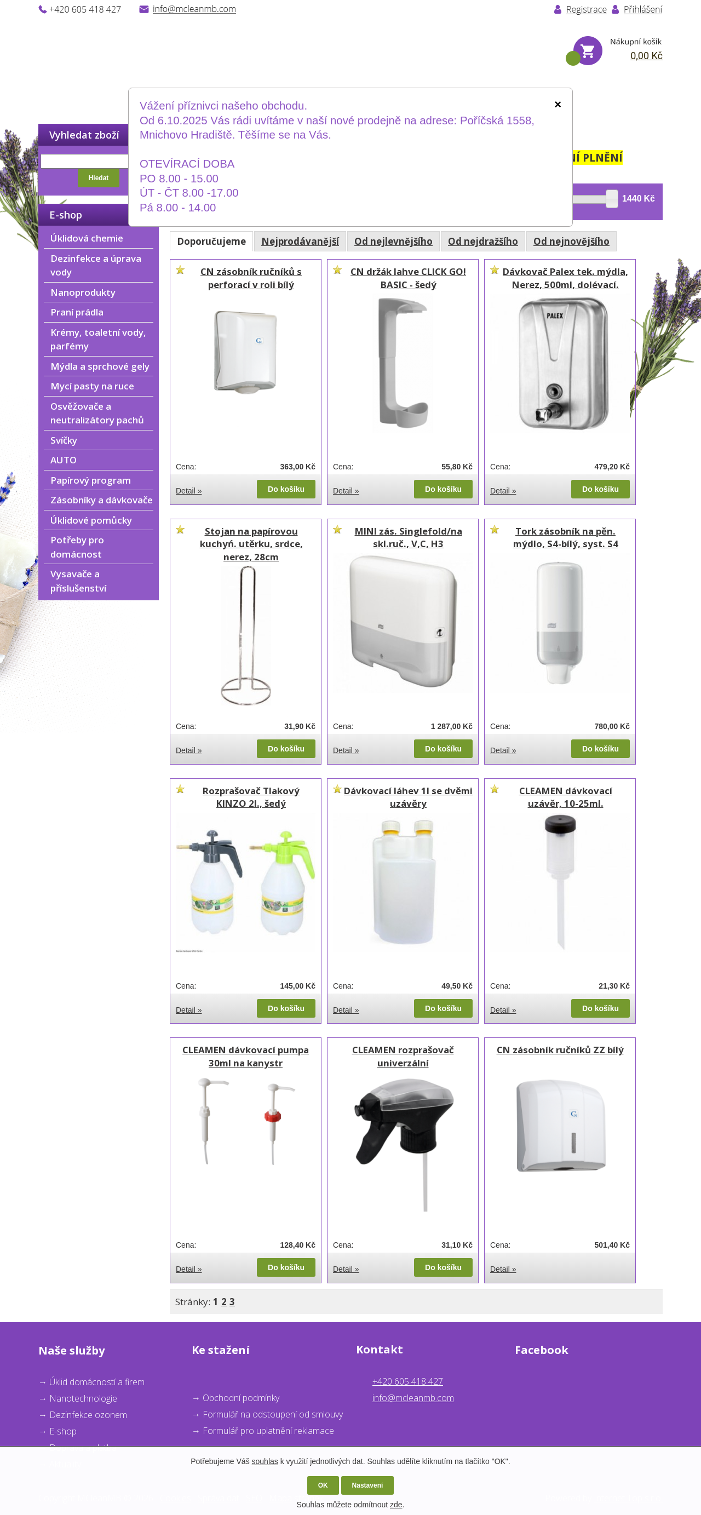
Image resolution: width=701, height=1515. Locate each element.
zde (396, 1504)
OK (323, 1485)
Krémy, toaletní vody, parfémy (98, 339)
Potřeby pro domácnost (77, 546)
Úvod (51, 98)
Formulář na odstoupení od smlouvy (273, 1414)
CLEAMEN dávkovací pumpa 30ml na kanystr (245, 1056)
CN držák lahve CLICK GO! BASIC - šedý (408, 278)
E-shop (63, 1431)
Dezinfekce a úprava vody (95, 265)
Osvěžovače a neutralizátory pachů (97, 413)
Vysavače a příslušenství (78, 580)
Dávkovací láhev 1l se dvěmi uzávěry (408, 797)
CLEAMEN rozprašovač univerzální (403, 1056)
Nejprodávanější (300, 241)
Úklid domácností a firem (97, 1382)
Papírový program (90, 480)
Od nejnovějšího (571, 241)
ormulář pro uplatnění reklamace (271, 1431)
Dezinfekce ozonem (88, 1415)
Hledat (99, 178)
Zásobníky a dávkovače (101, 499)
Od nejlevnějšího (393, 241)
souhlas (265, 1461)
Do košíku (286, 489)
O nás (124, 98)
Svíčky (63, 440)
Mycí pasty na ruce (92, 386)
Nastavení (367, 1485)
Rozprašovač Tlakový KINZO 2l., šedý (251, 797)
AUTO (63, 460)
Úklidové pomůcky (91, 520)
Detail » (189, 490)
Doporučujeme (211, 241)
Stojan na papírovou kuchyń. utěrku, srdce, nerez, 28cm (251, 544)
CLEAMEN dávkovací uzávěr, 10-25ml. (565, 797)
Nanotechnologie (83, 1398)
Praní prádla (77, 312)
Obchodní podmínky (241, 1398)
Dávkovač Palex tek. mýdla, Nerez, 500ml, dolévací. (565, 278)
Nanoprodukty (83, 292)
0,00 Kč (646, 55)
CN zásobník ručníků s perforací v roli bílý (251, 278)
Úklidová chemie (86, 238)
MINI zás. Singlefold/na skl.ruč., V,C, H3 (408, 537)
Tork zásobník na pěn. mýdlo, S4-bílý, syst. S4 (565, 537)
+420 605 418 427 (407, 1381)
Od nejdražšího (483, 241)
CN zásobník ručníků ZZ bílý (560, 1049)
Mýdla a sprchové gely (100, 366)
